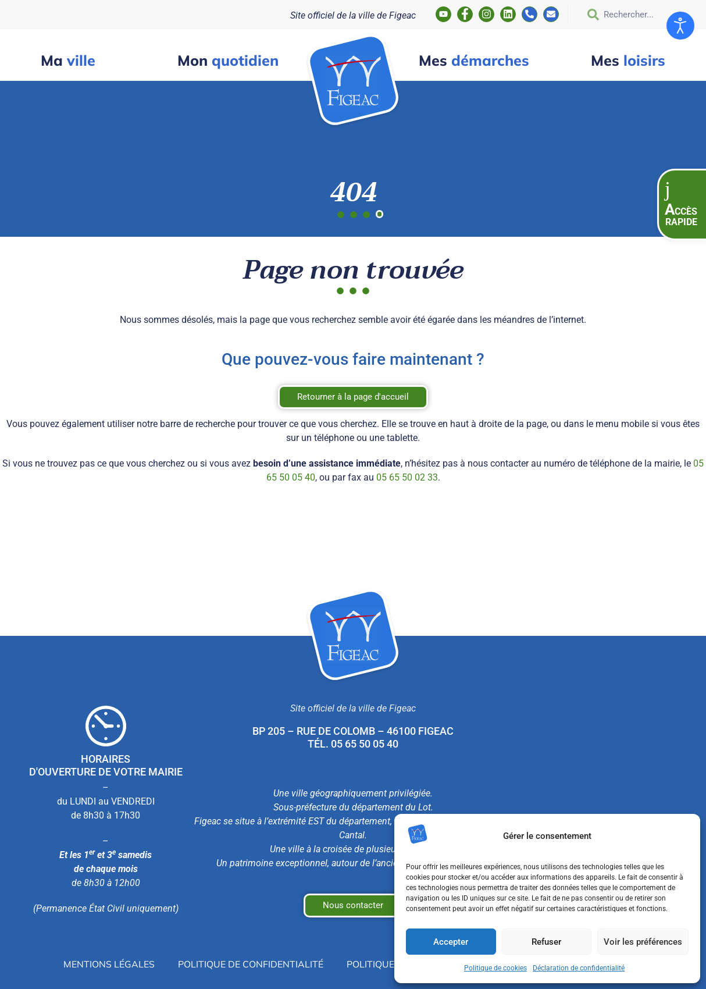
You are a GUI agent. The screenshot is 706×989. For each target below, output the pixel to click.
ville (68, 60)
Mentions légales (109, 964)
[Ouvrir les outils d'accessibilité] (680, 26)
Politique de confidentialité (250, 964)
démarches (474, 60)
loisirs (628, 60)
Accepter (450, 942)
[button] (681, 204)
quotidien (228, 60)
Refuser (546, 942)
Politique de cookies (495, 968)
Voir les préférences (643, 942)
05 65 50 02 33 (407, 477)
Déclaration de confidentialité (579, 968)
